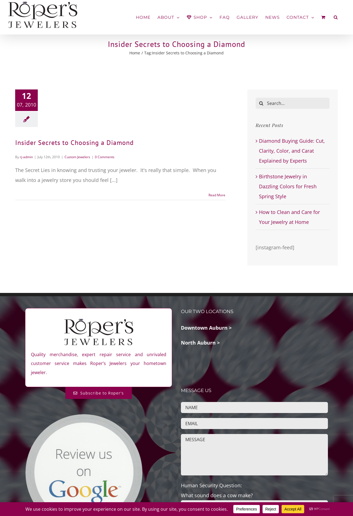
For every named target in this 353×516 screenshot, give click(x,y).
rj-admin (26, 157)
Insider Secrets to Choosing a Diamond (74, 142)
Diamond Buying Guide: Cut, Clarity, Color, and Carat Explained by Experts (292, 150)
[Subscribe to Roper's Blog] (98, 393)
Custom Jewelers (77, 157)
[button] (336, 17)
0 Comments (104, 157)
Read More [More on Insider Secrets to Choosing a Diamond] (216, 195)
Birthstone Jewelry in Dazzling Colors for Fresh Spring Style (288, 186)
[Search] (261, 103)
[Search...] (293, 103)
